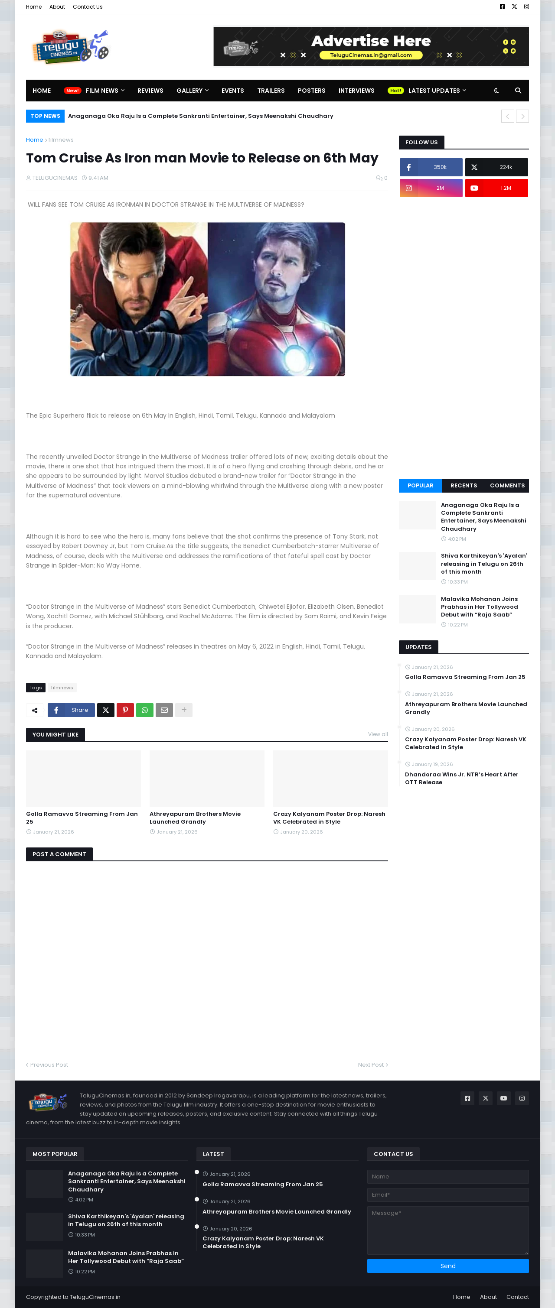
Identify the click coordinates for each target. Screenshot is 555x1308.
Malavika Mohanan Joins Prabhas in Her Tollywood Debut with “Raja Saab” (479, 607)
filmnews (61, 140)
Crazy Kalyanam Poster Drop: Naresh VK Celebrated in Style (329, 818)
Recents (464, 485)
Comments (507, 485)
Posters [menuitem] (312, 90)
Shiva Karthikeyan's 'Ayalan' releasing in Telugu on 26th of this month (484, 563)
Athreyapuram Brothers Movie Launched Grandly (195, 818)
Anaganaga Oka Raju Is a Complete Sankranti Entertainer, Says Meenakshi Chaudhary (200, 116)
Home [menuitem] (42, 90)
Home (34, 6)
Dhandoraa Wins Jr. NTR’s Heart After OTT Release (462, 778)
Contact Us (88, 6)
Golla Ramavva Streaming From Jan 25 (82, 818)
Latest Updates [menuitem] (434, 90)
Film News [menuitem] (102, 90)
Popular (421, 485)
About (57, 6)
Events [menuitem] (233, 90)
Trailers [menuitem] (271, 90)
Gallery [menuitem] (189, 90)
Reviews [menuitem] (150, 90)
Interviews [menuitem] (357, 90)
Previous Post (49, 1065)
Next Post (371, 1065)
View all (378, 734)
